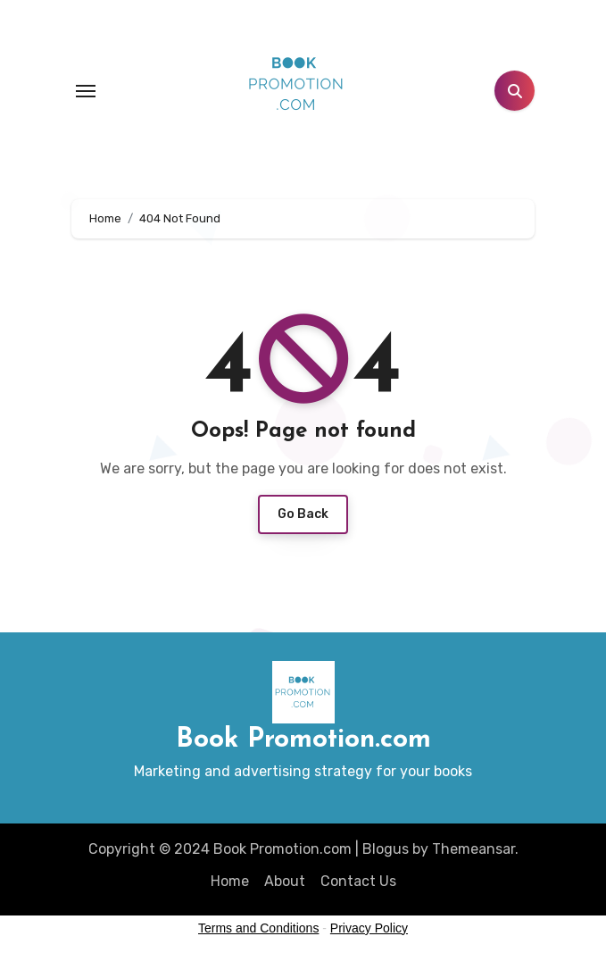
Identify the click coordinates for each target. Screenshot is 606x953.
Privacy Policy (369, 928)
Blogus (385, 848)
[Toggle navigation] (85, 91)
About (284, 881)
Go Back (303, 514)
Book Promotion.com (303, 740)
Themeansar (473, 848)
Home (230, 881)
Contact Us (358, 881)
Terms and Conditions (258, 928)
